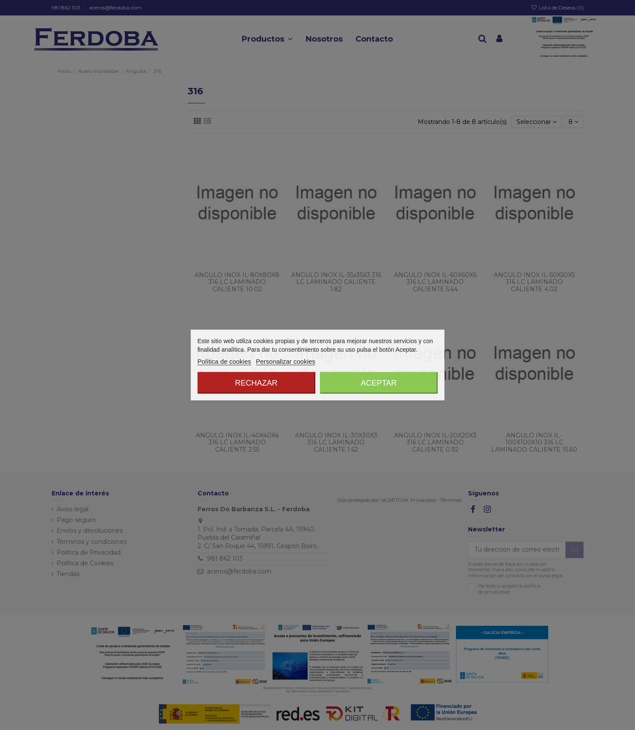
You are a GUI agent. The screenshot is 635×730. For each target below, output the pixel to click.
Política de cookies (224, 361)
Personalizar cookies (285, 361)
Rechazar (256, 383)
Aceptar (379, 383)
